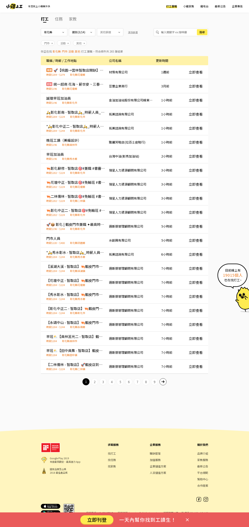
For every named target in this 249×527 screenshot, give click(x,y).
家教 (73, 19)
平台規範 (202, 473)
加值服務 (155, 460)
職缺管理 (155, 453)
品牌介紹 (202, 453)
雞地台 (204, 6)
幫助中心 (202, 479)
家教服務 (202, 460)
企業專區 (237, 6)
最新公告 (220, 6)
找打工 (112, 453)
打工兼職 (171, 6)
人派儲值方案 (158, 473)
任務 (59, 19)
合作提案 (202, 485)
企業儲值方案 (158, 466)
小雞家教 (188, 6)
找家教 (112, 466)
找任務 (112, 460)
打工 (45, 19)
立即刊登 (97, 519)
